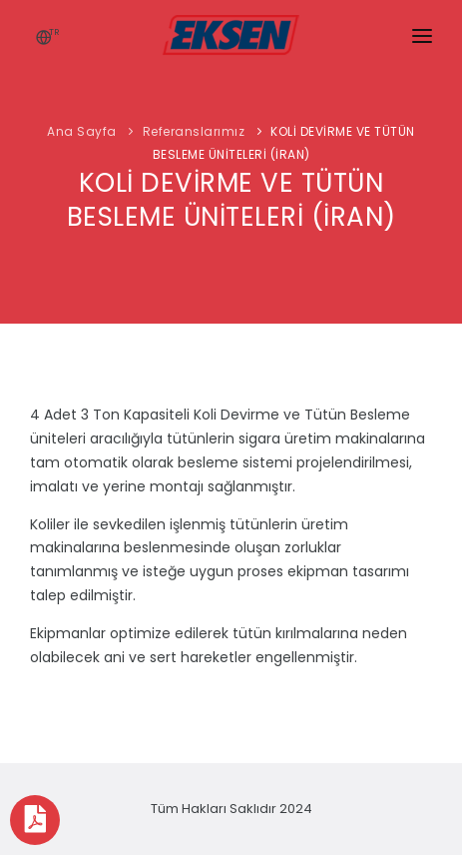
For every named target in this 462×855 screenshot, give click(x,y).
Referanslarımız (194, 131)
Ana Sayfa (82, 131)
